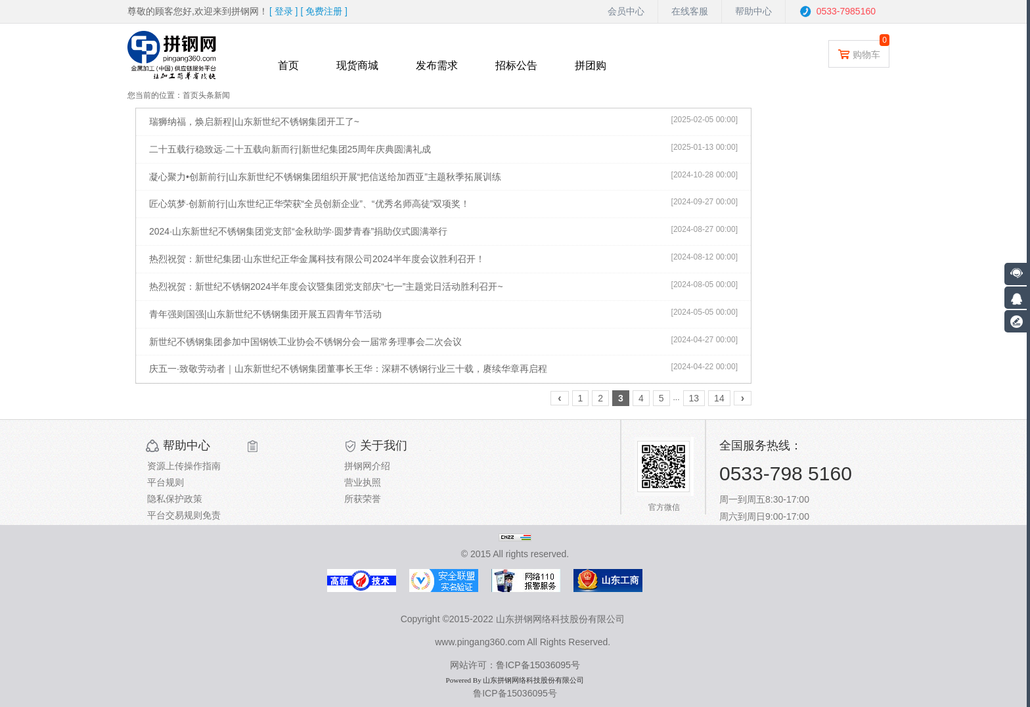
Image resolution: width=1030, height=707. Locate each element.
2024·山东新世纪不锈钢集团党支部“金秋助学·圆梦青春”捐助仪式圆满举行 (298, 231)
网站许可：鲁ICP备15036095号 (515, 665)
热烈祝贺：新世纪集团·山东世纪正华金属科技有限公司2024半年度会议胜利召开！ (317, 259)
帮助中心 (753, 11)
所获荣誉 (362, 498)
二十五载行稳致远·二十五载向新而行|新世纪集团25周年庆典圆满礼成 (290, 149)
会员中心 (626, 11)
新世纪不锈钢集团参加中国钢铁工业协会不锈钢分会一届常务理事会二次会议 (305, 341)
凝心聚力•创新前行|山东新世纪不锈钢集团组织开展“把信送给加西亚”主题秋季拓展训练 (325, 176)
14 (719, 398)
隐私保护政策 (174, 498)
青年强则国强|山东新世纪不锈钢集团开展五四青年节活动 (265, 314)
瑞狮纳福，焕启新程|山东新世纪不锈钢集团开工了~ (254, 121)
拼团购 (590, 65)
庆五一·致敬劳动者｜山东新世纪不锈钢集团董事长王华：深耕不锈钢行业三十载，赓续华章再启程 (348, 368)
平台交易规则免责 (184, 515)
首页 (288, 65)
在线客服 (689, 11)
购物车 (859, 53)
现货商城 (357, 65)
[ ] (283, 11)
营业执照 (362, 482)
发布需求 (437, 65)
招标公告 (516, 65)
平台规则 (165, 482)
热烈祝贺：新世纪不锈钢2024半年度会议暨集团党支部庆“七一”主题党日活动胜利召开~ (326, 286)
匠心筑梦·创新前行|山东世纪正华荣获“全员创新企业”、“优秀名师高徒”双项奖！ (309, 203)
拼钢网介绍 (367, 466)
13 (694, 398)
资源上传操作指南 (184, 466)
